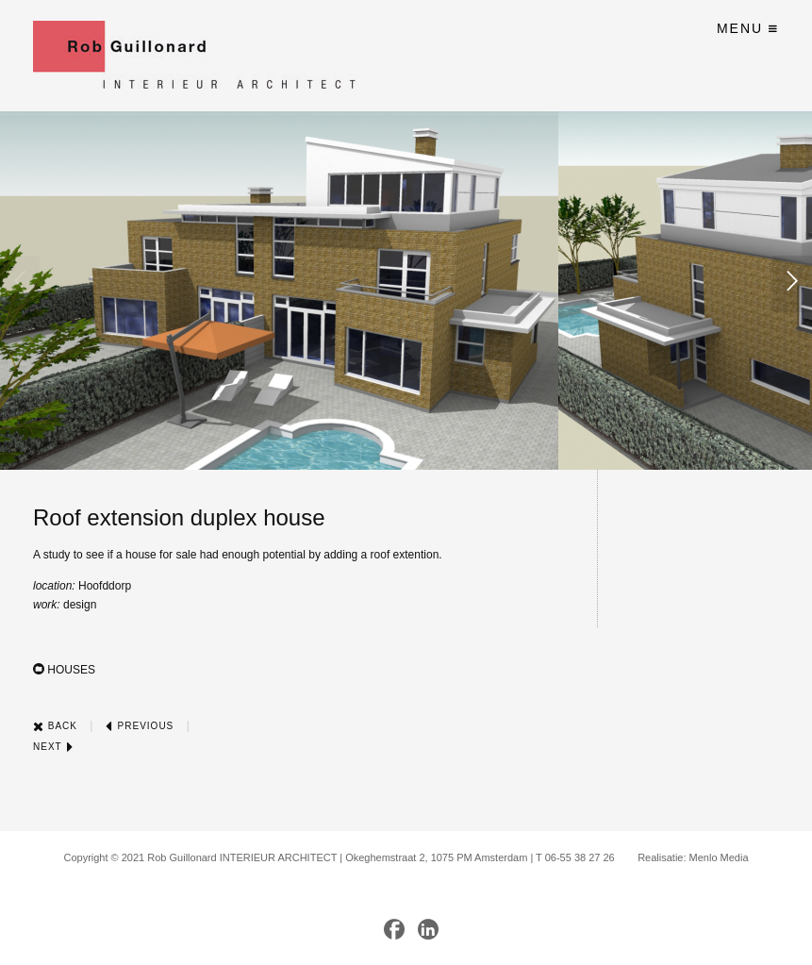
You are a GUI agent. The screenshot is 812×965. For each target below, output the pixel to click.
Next (53, 746)
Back (55, 726)
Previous (140, 726)
